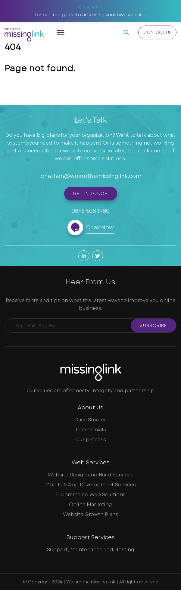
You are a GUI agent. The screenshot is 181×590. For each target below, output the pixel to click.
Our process (90, 439)
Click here (89, 7)
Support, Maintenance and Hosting (90, 549)
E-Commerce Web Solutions (90, 494)
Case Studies (90, 419)
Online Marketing (90, 504)
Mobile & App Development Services (90, 484)
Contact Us (157, 32)
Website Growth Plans (90, 514)
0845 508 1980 (90, 211)
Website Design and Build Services (90, 474)
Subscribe (153, 326)
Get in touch (90, 194)
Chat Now (100, 227)
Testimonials (90, 429)
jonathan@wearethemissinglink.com (90, 176)
